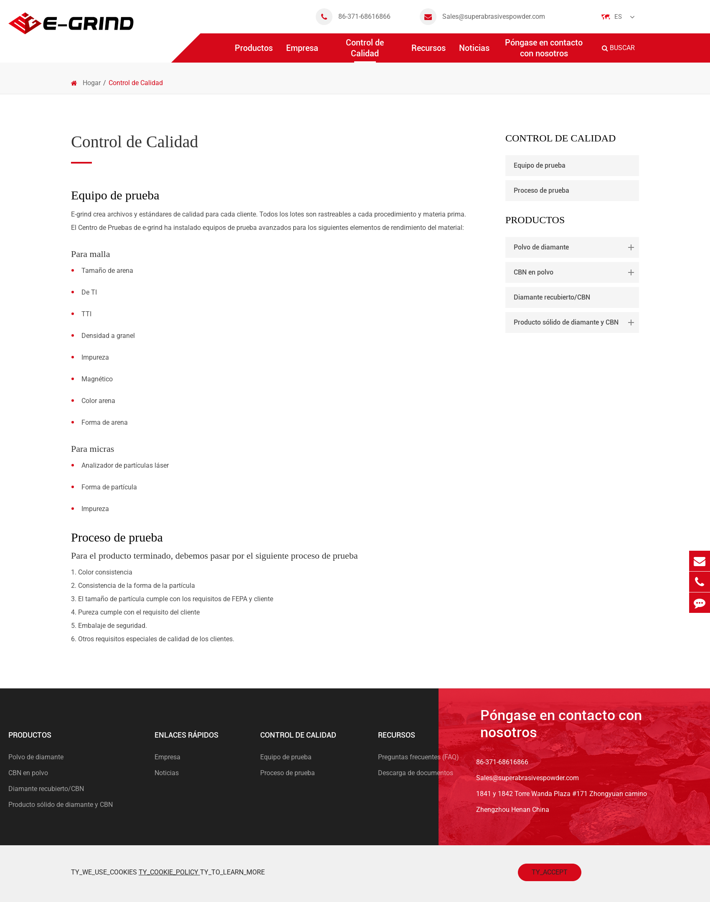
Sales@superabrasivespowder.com (482, 16)
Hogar (92, 83)
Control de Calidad (365, 50)
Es (618, 16)
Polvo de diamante (575, 247)
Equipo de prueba (539, 165)
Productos (254, 53)
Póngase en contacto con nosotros (544, 50)
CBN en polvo (575, 272)
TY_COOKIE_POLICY (169, 872)
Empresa (302, 53)
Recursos (428, 53)
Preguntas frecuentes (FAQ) (418, 757)
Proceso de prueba (541, 190)
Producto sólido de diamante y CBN (575, 322)
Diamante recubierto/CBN (552, 297)
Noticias (474, 53)
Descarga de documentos (415, 773)
